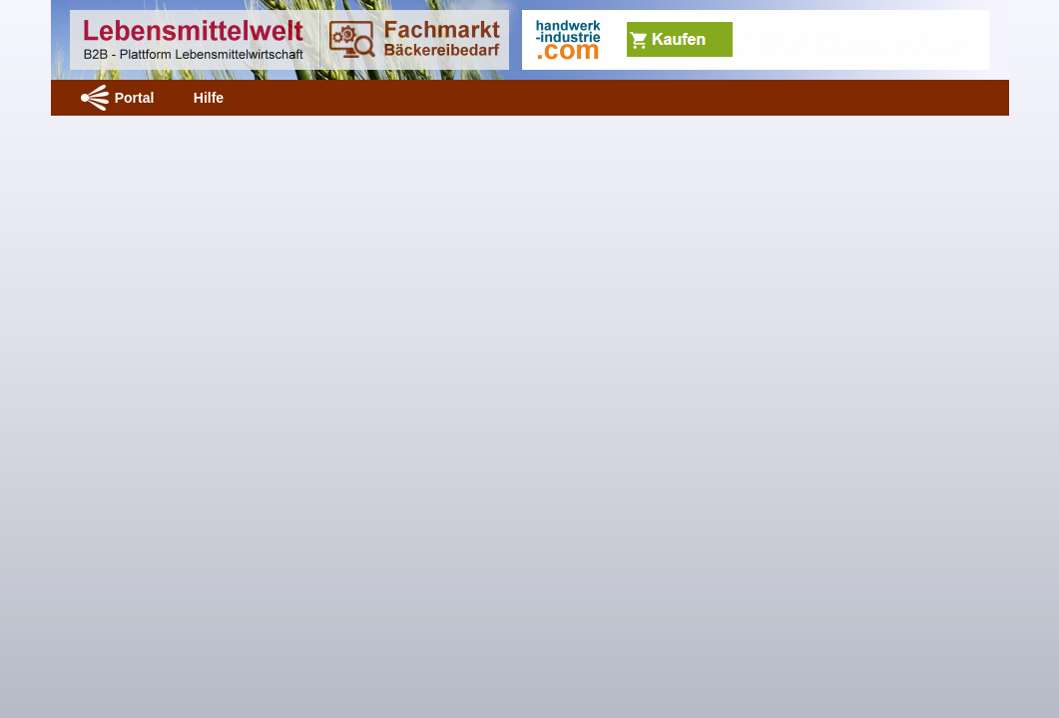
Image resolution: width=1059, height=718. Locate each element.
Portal (135, 98)
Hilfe (209, 98)
